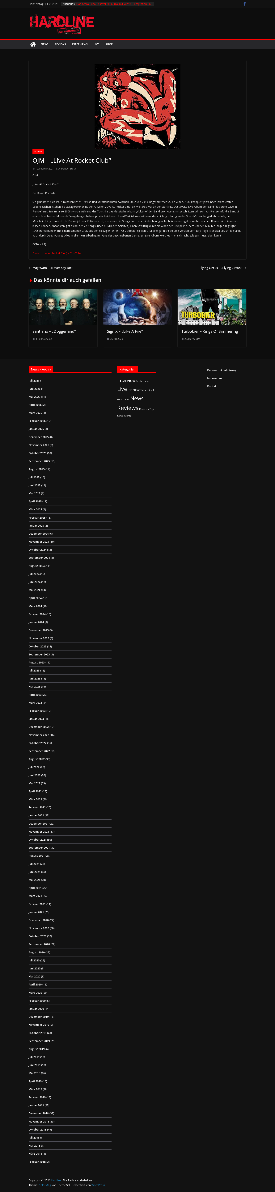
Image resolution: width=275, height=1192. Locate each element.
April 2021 (35, 888)
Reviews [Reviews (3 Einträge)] (144, 409)
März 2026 (35, 413)
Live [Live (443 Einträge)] (122, 388)
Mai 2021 (34, 880)
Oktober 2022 (37, 743)
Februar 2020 (37, 1000)
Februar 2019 (37, 1097)
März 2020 (35, 992)
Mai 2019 (34, 1073)
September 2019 (39, 1041)
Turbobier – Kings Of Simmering (209, 331)
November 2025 (39, 445)
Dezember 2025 (39, 437)
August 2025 (37, 469)
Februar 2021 (37, 904)
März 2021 (35, 896)
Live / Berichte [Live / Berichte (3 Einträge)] (136, 390)
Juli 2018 (34, 1137)
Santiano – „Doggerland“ (54, 331)
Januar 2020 (36, 1008)
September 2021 (39, 847)
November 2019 (39, 1025)
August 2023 (37, 662)
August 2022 (37, 759)
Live (96, 44)
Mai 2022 (34, 783)
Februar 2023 (37, 711)
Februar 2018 (37, 1162)
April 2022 (35, 791)
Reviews (60, 44)
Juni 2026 (34, 389)
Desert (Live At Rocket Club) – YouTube (56, 253)
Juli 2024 (34, 574)
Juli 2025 (34, 477)
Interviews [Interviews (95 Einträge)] (127, 380)
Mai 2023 (34, 686)
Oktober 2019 (37, 1033)
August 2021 (37, 855)
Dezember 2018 (39, 1113)
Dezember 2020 (39, 920)
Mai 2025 (34, 493)
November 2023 (39, 638)
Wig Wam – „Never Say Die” (51, 268)
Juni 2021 (34, 872)
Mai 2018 (34, 1145)
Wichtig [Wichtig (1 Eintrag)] (127, 415)
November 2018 (39, 1121)
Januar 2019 (36, 1105)
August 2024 (37, 566)
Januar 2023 (36, 719)
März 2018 (35, 1153)
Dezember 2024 (39, 533)
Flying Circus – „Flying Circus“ (223, 268)
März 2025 (35, 509)
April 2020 (35, 984)
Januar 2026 (36, 429)
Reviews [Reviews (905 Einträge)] (127, 408)
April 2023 (35, 694)
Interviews (80, 44)
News (45, 44)
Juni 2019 (34, 1065)
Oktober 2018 (37, 1129)
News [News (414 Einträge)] (136, 398)
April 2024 (35, 598)
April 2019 (35, 1081)
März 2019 (35, 1089)
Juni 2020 (34, 968)
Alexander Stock (67, 168)
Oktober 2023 (37, 646)
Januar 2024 (36, 622)
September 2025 (39, 461)
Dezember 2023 (39, 630)
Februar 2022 (37, 807)
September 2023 (39, 654)
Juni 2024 (34, 582)
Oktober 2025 (37, 453)
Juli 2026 (34, 380)
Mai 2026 (34, 397)
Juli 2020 (34, 960)
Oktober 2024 (37, 549)
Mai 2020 (34, 976)
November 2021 (39, 831)
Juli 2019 (34, 1057)
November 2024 (39, 541)
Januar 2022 (36, 815)
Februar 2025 (37, 517)
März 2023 (35, 703)
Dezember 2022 (39, 727)
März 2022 (35, 799)
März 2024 (35, 606)
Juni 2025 (34, 485)
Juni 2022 (34, 775)
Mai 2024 (34, 590)
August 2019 (37, 1049)
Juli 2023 (34, 670)
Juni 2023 (34, 678)
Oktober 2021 (37, 839)
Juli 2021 (34, 864)
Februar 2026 (37, 421)
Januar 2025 (36, 525)
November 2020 (39, 928)
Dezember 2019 (39, 1016)
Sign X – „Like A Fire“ (125, 331)
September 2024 (39, 557)
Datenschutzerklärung (221, 370)
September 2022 (39, 751)
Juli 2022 (34, 767)
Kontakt (212, 386)
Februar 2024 (37, 614)
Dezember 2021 (39, 823)
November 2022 (39, 735)
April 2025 (35, 501)
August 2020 (37, 952)
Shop (109, 44)
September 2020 (39, 944)
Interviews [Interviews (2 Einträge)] (144, 381)
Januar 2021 (36, 912)
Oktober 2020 (37, 936)
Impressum (214, 378)
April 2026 (35, 405)
